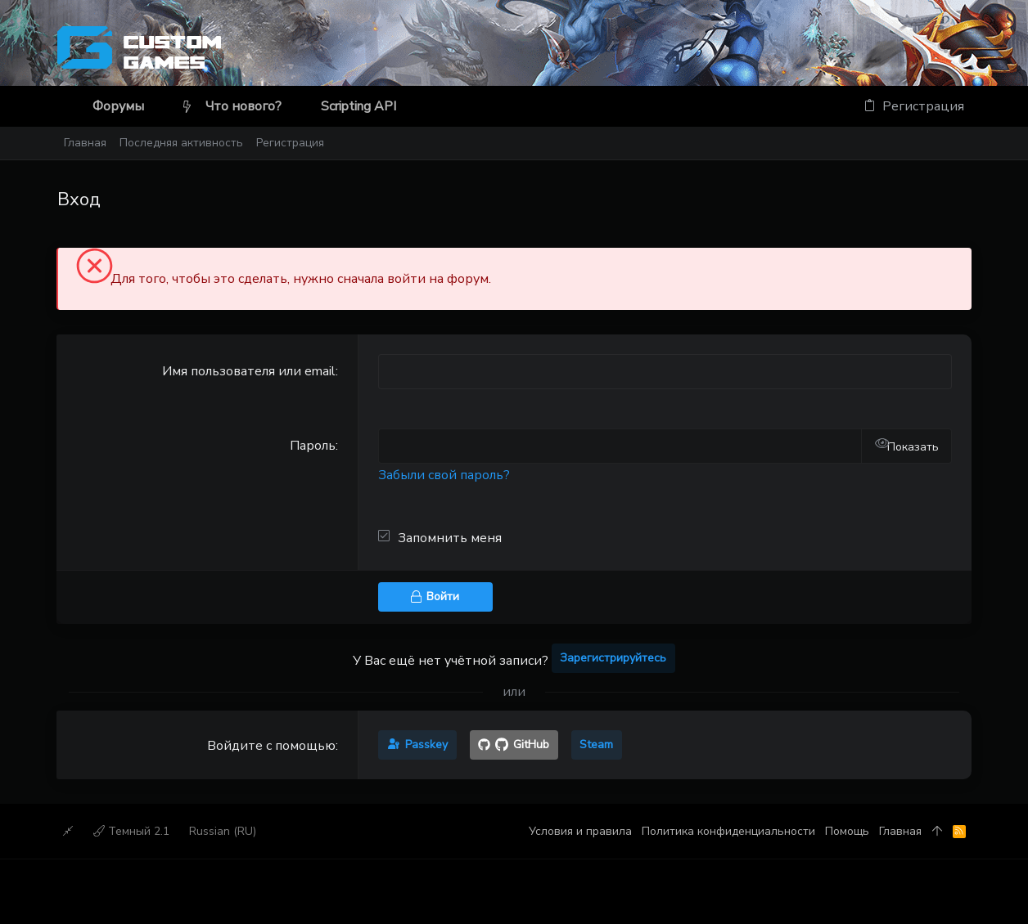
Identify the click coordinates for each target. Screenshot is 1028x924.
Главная (900, 831)
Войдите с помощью (271, 746)
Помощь (847, 831)
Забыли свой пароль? (444, 475)
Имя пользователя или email (249, 371)
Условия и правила (580, 831)
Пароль (313, 446)
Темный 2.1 (131, 831)
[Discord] (964, 51)
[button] (158, 106)
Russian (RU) (222, 831)
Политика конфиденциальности (728, 831)
